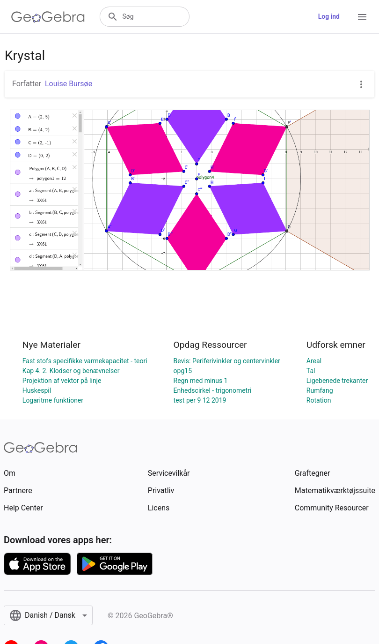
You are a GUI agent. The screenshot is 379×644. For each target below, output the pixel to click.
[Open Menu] (362, 16)
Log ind (329, 16)
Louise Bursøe (68, 83)
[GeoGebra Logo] (48, 16)
